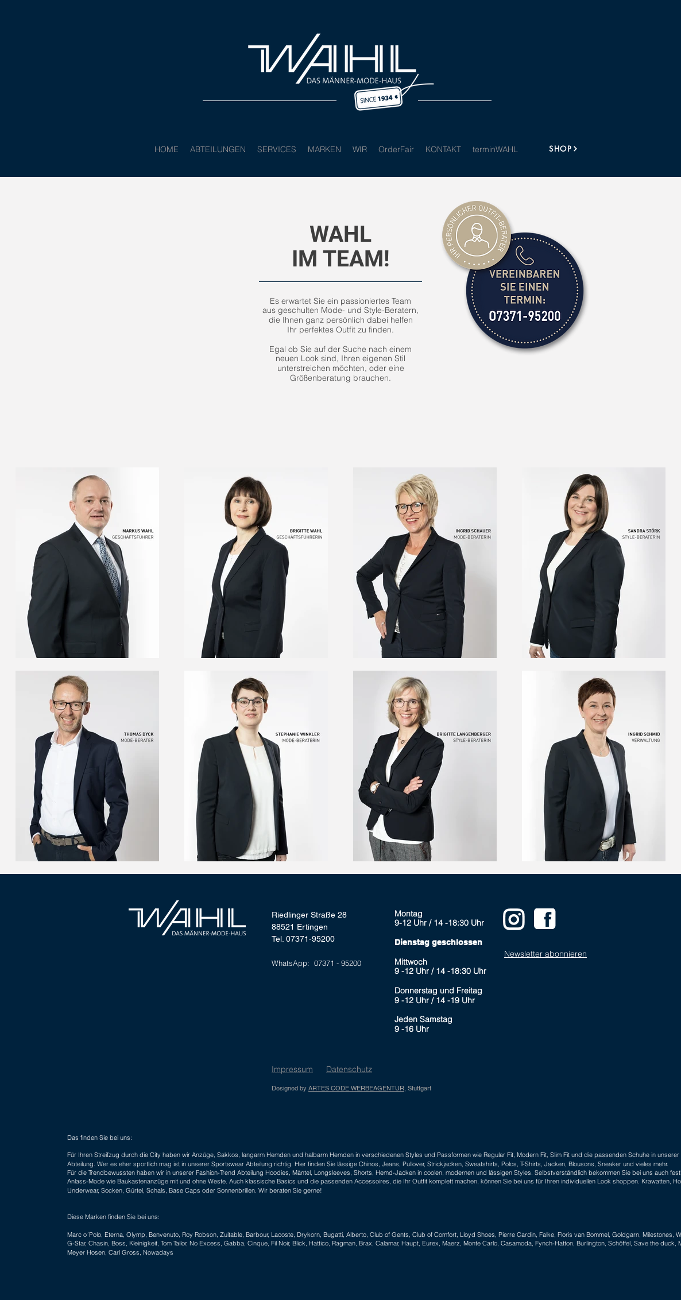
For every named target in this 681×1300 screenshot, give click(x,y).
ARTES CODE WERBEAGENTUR (356, 1088)
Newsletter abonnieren (545, 954)
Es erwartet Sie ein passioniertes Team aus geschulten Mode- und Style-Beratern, (340, 306)
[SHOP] (563, 148)
